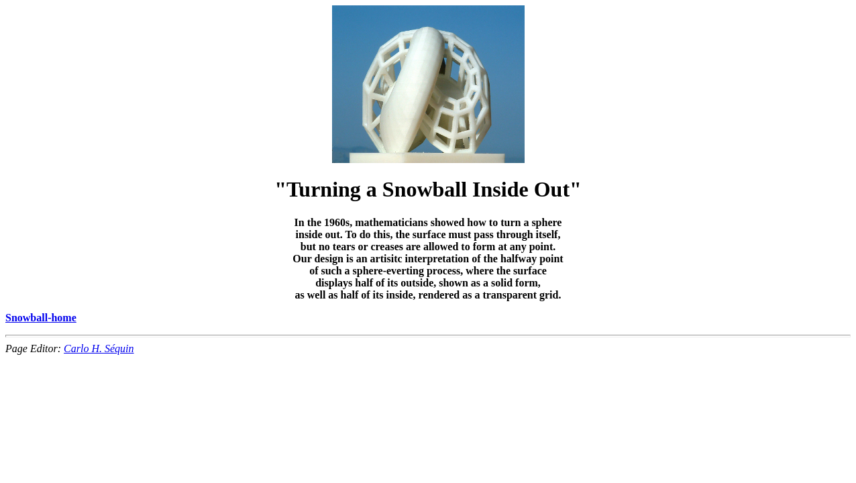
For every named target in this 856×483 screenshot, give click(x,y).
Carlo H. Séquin (98, 348)
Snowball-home (40, 317)
